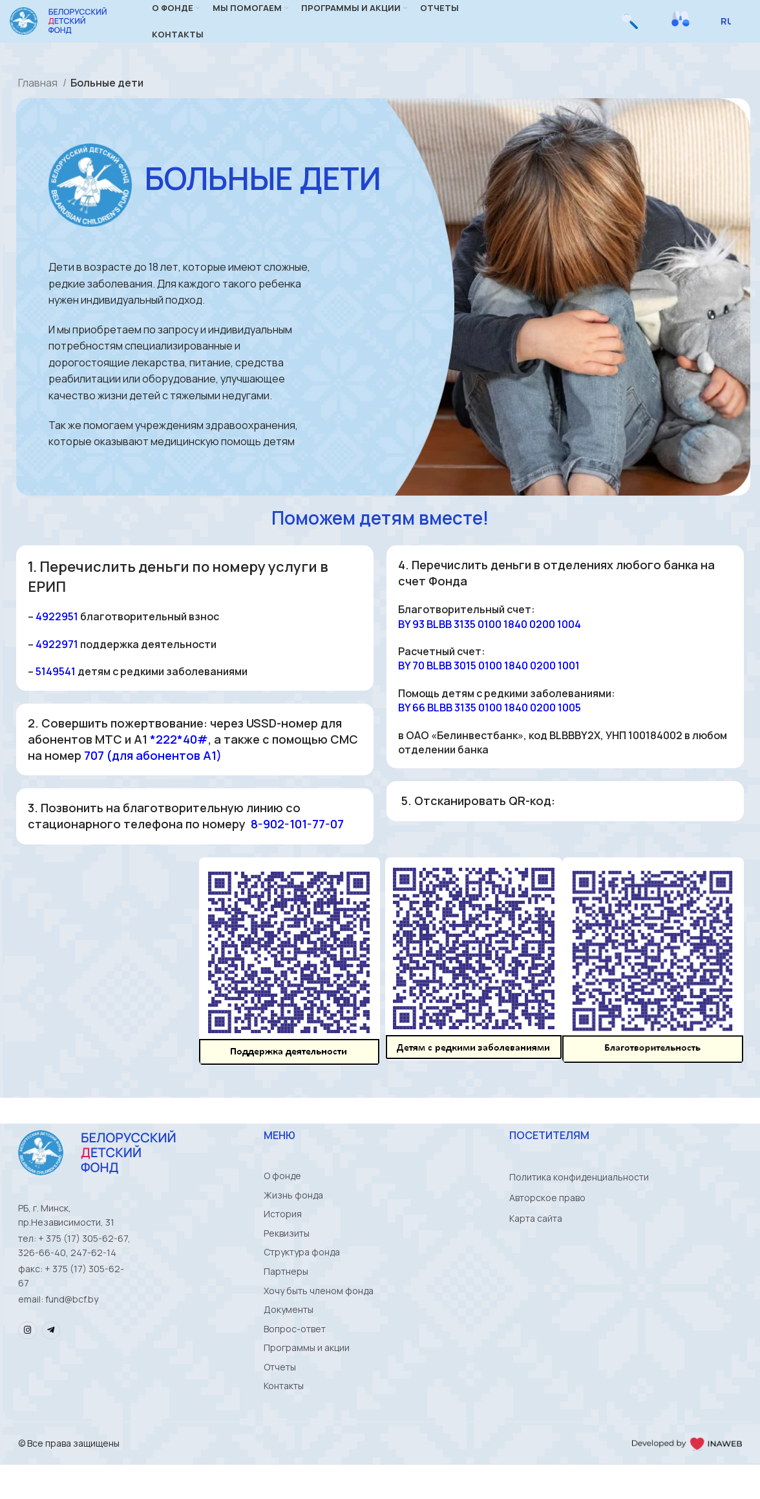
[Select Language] (730, 29)
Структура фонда (302, 1275)
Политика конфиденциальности (579, 1192)
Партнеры (286, 1296)
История (283, 1234)
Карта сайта (535, 1234)
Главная (38, 98)
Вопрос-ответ (295, 1358)
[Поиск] (629, 29)
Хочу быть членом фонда (319, 1316)
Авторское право (547, 1213)
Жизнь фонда (293, 1213)
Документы (288, 1337)
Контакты (284, 1420)
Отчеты (280, 1399)
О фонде (282, 1192)
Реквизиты (287, 1254)
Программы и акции (307, 1378)
